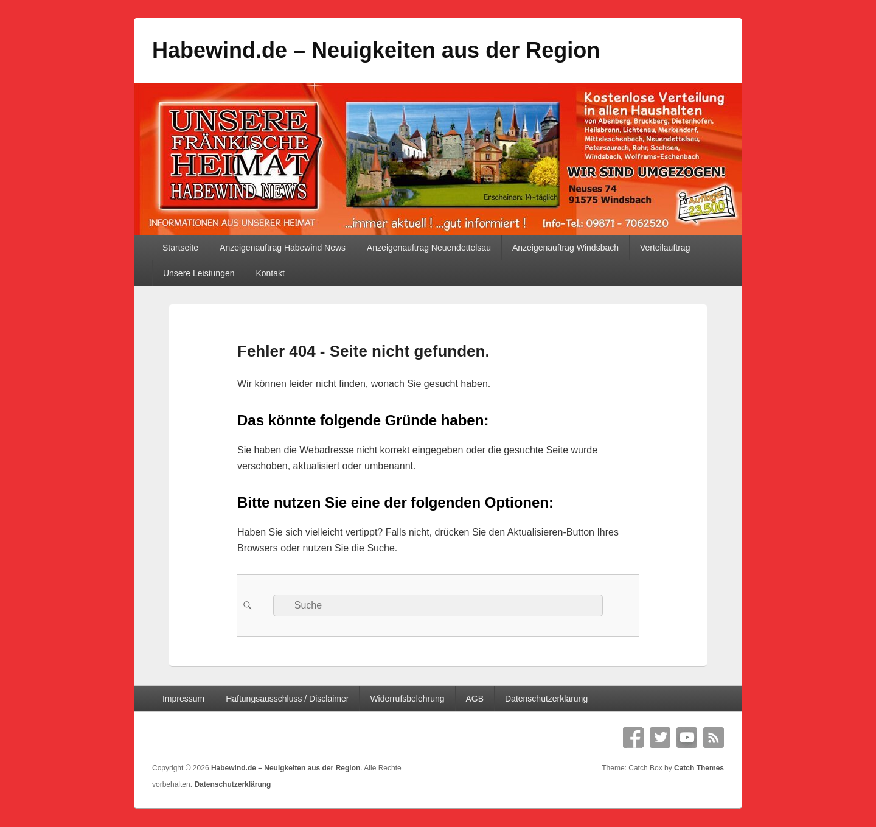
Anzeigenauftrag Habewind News (283, 248)
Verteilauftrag (665, 248)
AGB (474, 698)
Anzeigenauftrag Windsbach (565, 248)
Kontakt (269, 273)
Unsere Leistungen (199, 273)
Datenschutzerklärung (546, 698)
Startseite (180, 248)
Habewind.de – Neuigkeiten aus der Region (376, 50)
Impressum (183, 698)
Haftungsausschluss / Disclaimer (287, 698)
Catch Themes (699, 768)
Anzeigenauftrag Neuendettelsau (429, 248)
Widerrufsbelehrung (407, 698)
